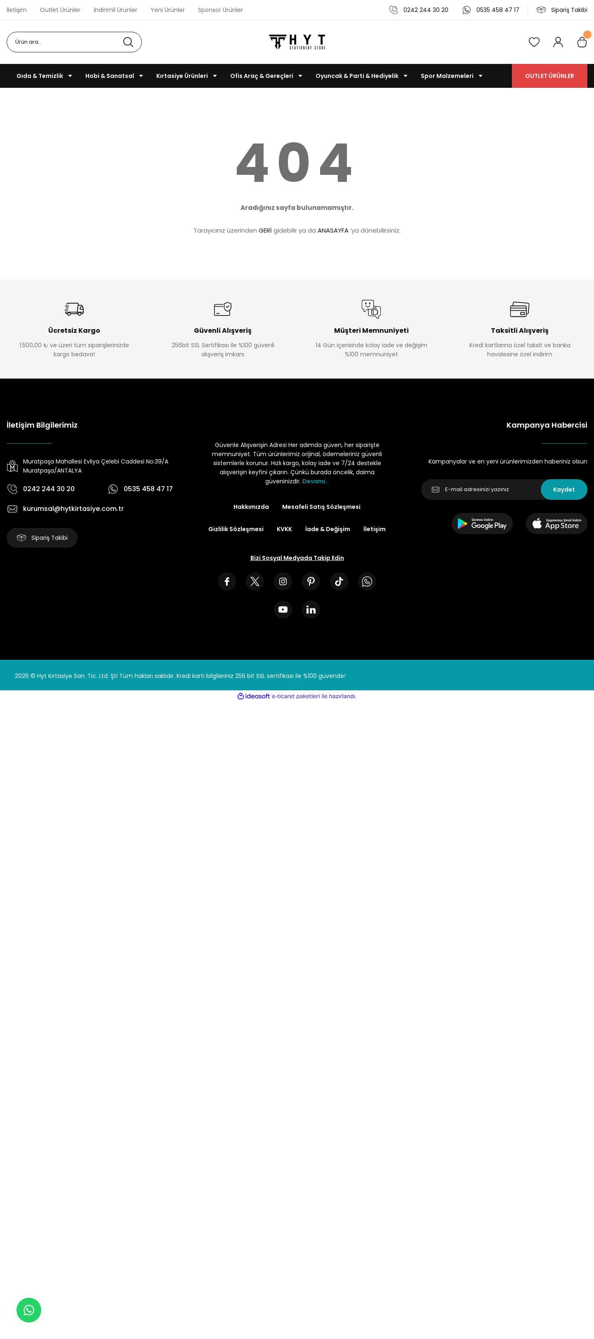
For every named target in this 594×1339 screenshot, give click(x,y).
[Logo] (297, 42)
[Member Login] (558, 42)
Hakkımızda (251, 507)
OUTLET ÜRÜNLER (549, 76)
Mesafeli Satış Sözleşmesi (321, 507)
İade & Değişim (327, 529)
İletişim (374, 529)
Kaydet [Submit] (564, 489)
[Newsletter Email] (504, 489)
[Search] (74, 42)
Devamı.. (315, 481)
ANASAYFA (333, 230)
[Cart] (582, 42)
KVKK (284, 529)
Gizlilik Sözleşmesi (236, 529)
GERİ (265, 230)
